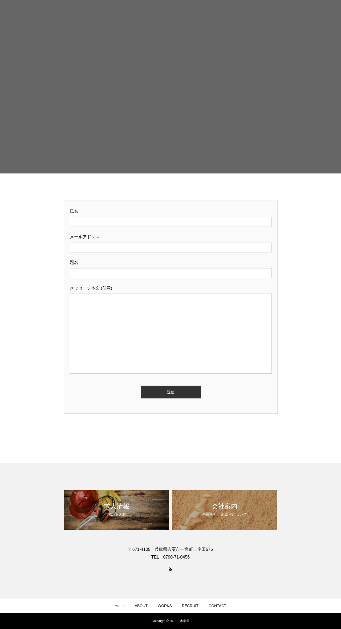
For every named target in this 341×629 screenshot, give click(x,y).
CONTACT (217, 606)
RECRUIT (190, 606)
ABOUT (141, 606)
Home (119, 606)
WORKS (165, 606)
